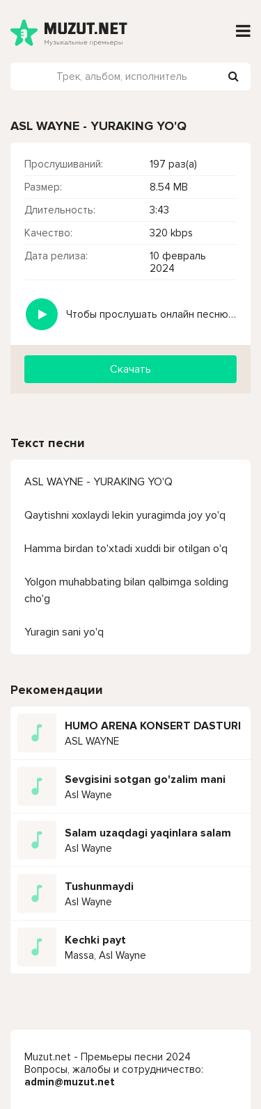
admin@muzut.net (69, 1082)
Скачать (130, 369)
